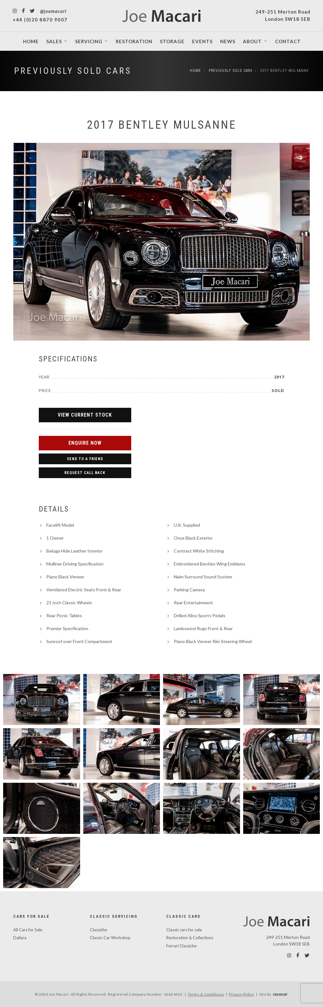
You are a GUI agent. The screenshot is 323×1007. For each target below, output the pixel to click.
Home (195, 70)
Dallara (19, 937)
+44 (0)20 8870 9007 (40, 19)
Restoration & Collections (189, 937)
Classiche (98, 929)
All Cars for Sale (27, 929)
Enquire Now (85, 443)
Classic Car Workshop (110, 937)
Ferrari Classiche (181, 945)
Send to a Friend (85, 459)
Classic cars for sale (184, 929)
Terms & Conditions (206, 994)
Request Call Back (84, 473)
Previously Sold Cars (73, 71)
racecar (280, 994)
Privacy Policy (241, 994)
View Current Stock (85, 415)
